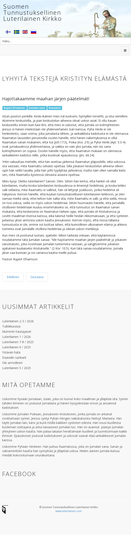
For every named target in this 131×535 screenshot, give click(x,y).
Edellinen (13, 277)
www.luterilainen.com (68, 511)
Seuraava (36, 277)
